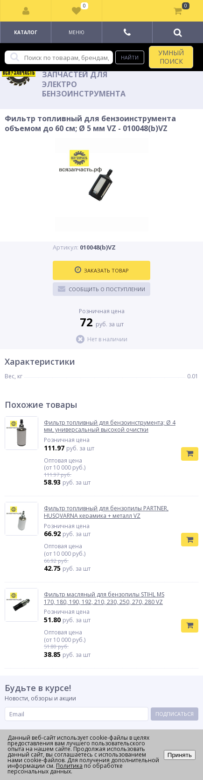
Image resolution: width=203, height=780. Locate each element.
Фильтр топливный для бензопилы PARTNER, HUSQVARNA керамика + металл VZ (106, 512)
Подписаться (174, 713)
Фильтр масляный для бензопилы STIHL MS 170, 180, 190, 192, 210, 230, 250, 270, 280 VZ (104, 598)
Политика (69, 766)
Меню (76, 32)
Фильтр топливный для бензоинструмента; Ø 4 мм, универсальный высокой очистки (109, 426)
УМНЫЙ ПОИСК (171, 57)
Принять (180, 754)
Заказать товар (102, 270)
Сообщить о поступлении (101, 289)
